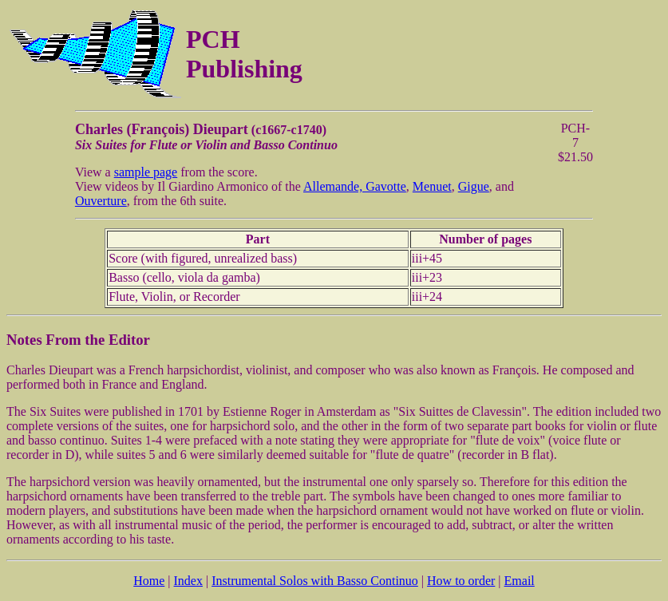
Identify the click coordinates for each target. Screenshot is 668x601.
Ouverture (101, 201)
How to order (461, 580)
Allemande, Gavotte (354, 186)
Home (148, 580)
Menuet (432, 186)
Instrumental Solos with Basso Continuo (314, 580)
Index (188, 580)
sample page (146, 172)
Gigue (473, 186)
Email (519, 580)
